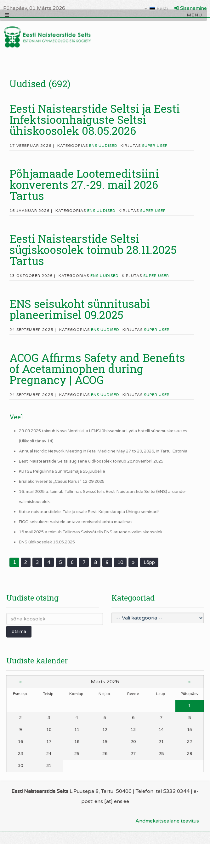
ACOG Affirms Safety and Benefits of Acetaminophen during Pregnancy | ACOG (97, 368)
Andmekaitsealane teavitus (167, 821)
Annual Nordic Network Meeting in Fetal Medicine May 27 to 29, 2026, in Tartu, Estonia (103, 451)
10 (120, 562)
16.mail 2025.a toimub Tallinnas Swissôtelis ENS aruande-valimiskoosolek (90, 532)
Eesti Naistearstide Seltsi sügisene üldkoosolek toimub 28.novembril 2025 (91, 461)
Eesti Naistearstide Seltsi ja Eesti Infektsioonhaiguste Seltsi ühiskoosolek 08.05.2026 (94, 119)
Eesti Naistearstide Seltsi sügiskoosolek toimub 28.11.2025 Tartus (93, 249)
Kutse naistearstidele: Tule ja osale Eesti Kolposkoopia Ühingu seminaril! (89, 511)
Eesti (156, 8)
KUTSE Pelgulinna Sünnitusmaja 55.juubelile (62, 471)
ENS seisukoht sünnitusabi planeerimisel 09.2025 (79, 309)
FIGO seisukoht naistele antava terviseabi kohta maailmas (76, 521)
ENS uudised (103, 145)
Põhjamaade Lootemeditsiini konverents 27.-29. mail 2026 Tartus (84, 184)
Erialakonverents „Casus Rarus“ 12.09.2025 (62, 481)
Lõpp (149, 562)
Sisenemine (190, 8)
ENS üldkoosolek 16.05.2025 (47, 542)
